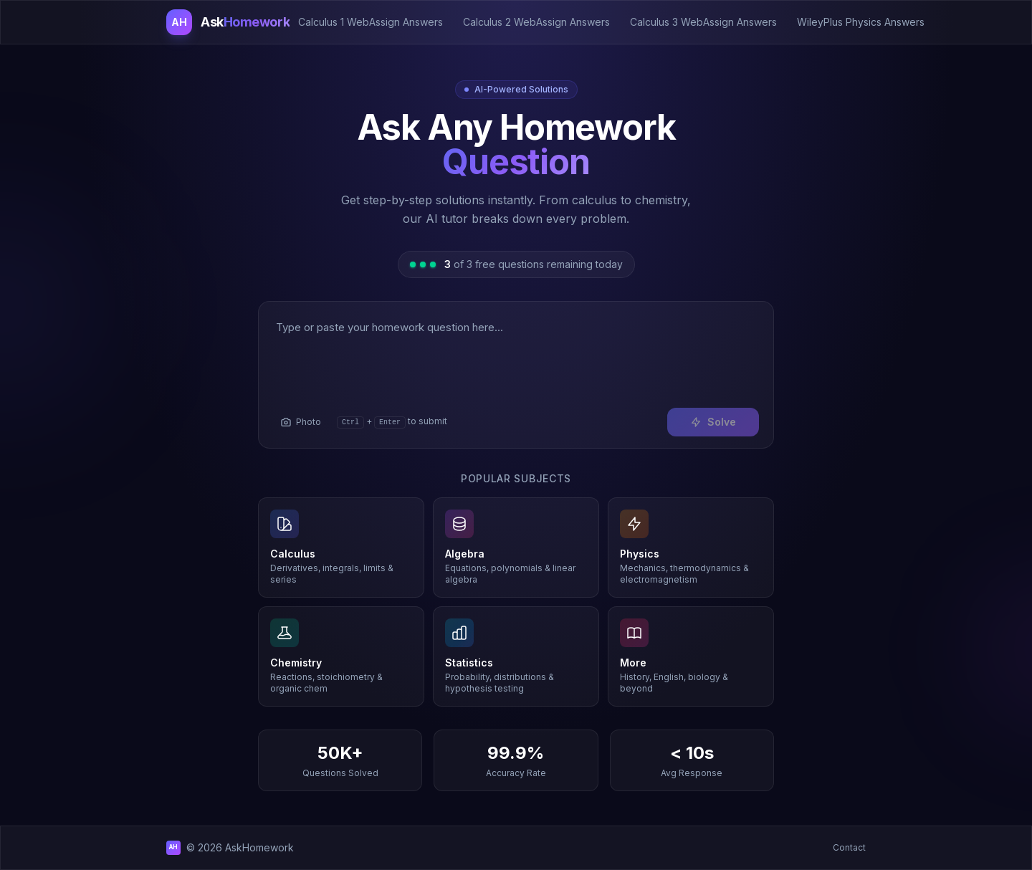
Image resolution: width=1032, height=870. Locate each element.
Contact (849, 847)
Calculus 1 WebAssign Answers (370, 22)
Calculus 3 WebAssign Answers (703, 22)
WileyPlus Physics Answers (860, 22)
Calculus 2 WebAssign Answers (536, 22)
